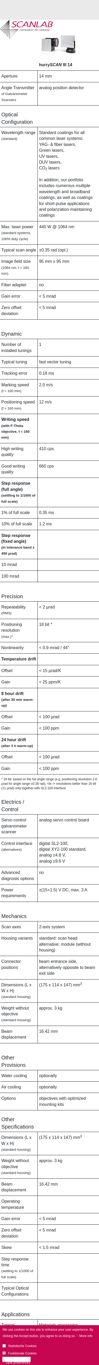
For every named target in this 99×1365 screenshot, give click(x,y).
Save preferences (17, 1362)
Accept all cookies (18, 1359)
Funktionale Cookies (22, 1353)
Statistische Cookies (22, 1346)
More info (86, 1336)
